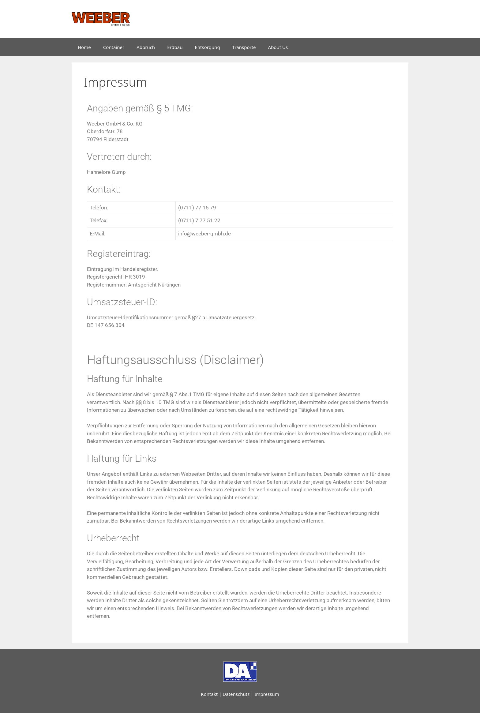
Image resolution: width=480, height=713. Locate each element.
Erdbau (174, 47)
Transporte (244, 47)
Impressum (266, 694)
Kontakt (209, 694)
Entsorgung (207, 47)
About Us (278, 47)
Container (113, 47)
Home (84, 47)
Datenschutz (236, 694)
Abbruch (146, 47)
